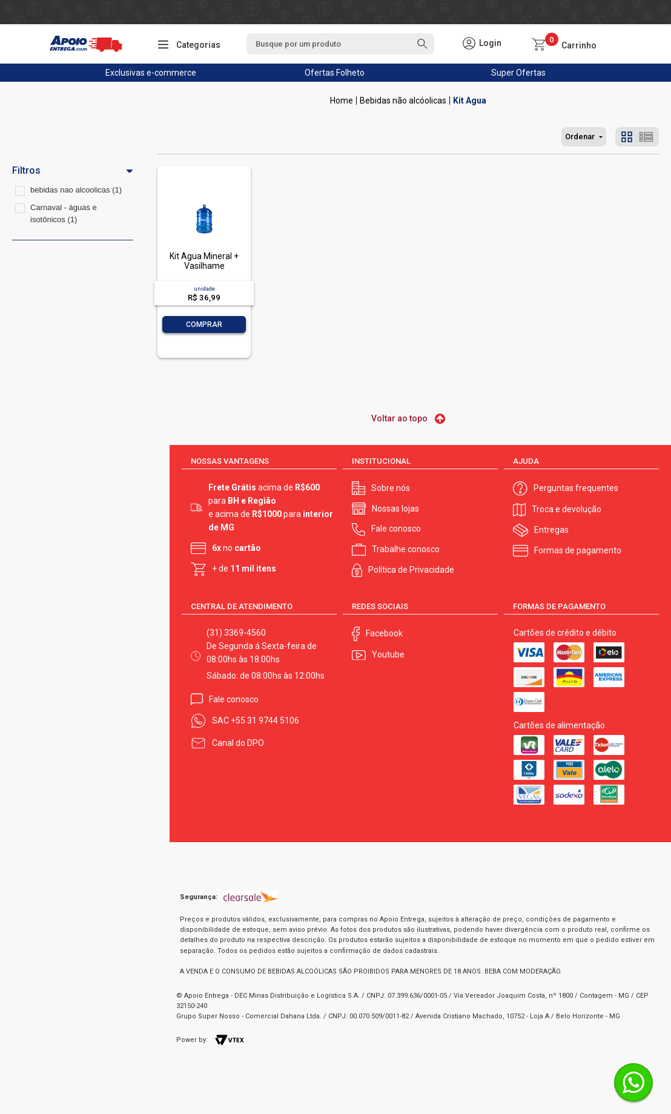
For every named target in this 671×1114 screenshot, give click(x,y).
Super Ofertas (518, 72)
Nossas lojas (395, 508)
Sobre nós (390, 488)
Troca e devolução (566, 509)
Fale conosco (396, 528)
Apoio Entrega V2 (341, 100)
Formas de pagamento (577, 550)
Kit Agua (469, 100)
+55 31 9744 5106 (265, 720)
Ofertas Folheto (335, 72)
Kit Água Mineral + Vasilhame (204, 260)
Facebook (384, 633)
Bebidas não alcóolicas (403, 100)
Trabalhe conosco (406, 549)
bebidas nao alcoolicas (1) (76, 189)
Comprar (204, 324)
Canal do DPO (238, 743)
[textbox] (340, 43)
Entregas (551, 530)
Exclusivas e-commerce (150, 72)
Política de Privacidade (411, 570)
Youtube (388, 654)
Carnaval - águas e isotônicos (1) (63, 213)
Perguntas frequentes (576, 488)
